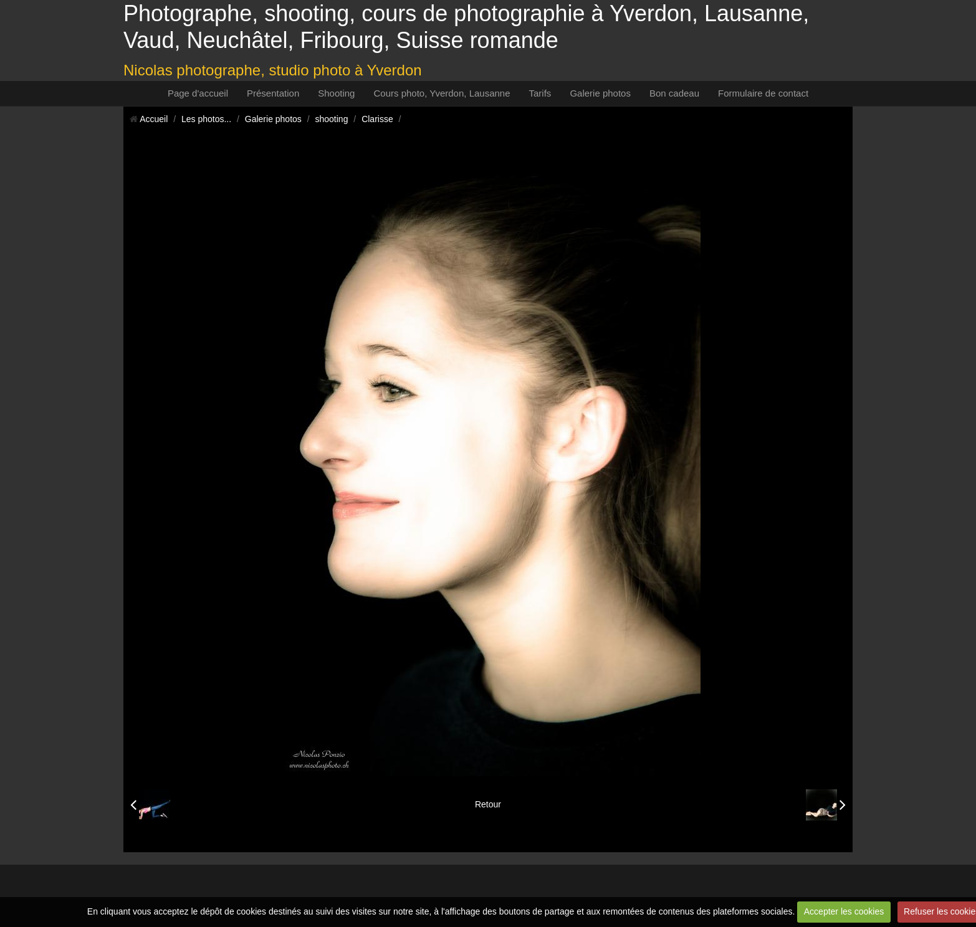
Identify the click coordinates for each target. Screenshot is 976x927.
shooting (331, 119)
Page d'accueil (198, 93)
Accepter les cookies (844, 911)
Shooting (336, 93)
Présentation (273, 93)
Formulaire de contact (763, 93)
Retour (488, 804)
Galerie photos (600, 93)
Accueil (154, 119)
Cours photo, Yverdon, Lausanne (441, 93)
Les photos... (206, 119)
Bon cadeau (674, 93)
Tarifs (540, 93)
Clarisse (377, 119)
